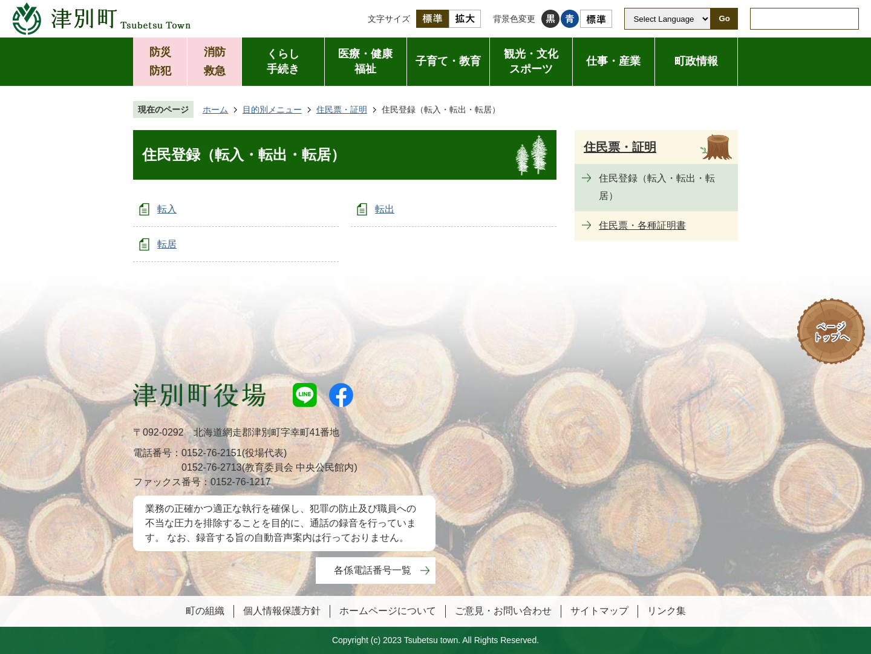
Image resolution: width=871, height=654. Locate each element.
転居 (167, 244)
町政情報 (696, 61)
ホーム (215, 109)
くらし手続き (283, 61)
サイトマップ (599, 611)
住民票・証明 (341, 109)
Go (724, 18)
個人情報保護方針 (282, 611)
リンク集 (666, 611)
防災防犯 (160, 61)
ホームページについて (387, 611)
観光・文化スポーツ (531, 61)
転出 (384, 209)
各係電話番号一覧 (372, 570)
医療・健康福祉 (365, 61)
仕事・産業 (613, 61)
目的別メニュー (272, 109)
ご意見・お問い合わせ (503, 611)
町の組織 (205, 611)
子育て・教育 (448, 61)
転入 (167, 209)
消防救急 (215, 61)
